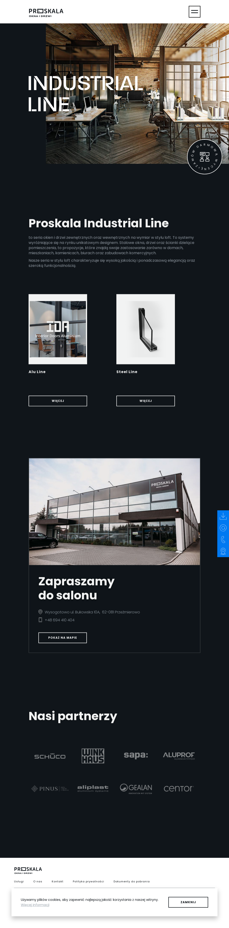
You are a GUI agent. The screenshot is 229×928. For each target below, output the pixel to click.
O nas (37, 881)
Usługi (19, 881)
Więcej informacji (35, 904)
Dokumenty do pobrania (132, 881)
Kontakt (57, 881)
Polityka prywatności (88, 881)
